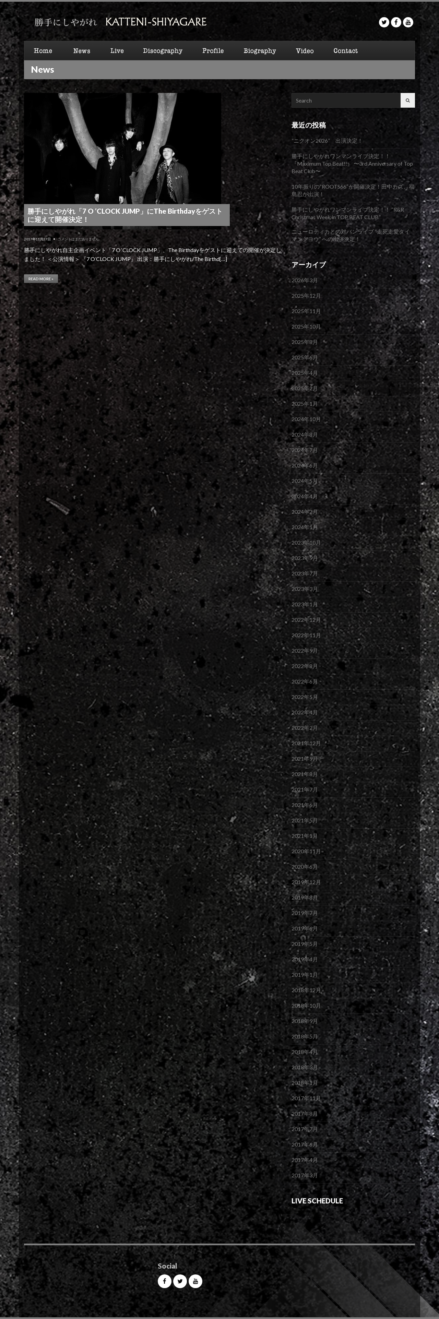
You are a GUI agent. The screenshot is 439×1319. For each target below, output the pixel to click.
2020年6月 (305, 866)
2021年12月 (306, 743)
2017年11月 (306, 1098)
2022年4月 (305, 712)
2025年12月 (306, 295)
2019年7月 (305, 913)
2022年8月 (305, 666)
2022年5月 (305, 696)
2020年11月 (306, 851)
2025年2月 (305, 388)
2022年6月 (305, 681)
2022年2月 (305, 727)
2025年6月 (305, 357)
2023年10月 (306, 542)
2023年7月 (305, 573)
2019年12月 (306, 882)
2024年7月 (305, 450)
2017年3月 (305, 1175)
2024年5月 (305, 480)
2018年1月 (305, 1082)
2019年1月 (305, 974)
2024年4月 (305, 496)
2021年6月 (305, 804)
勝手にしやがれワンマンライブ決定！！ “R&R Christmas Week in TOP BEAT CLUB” (348, 213)
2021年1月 (305, 835)
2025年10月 (306, 326)
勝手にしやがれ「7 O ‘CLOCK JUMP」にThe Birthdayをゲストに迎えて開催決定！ (125, 215)
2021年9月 (305, 758)
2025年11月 (306, 311)
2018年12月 (306, 990)
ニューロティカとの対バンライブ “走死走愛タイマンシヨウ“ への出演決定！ (351, 235)
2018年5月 (305, 1036)
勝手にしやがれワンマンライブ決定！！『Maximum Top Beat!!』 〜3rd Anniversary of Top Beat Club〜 (352, 163)
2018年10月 (306, 1005)
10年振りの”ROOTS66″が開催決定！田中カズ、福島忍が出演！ (353, 190)
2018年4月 (305, 1051)
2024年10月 (306, 419)
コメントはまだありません (78, 239)
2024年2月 (305, 511)
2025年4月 (305, 372)
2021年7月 (305, 789)
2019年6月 (305, 928)
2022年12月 (306, 619)
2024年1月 (305, 527)
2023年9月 (305, 558)
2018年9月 (305, 1021)
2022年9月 (305, 650)
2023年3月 (305, 588)
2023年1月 (305, 604)
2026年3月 (305, 280)
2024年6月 (305, 465)
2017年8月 (305, 1113)
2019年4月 (305, 959)
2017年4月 (305, 1159)
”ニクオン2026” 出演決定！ (327, 140)
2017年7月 (305, 1129)
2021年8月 (305, 774)
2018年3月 (305, 1067)
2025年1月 (305, 403)
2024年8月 (305, 434)
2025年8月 (305, 341)
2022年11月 (306, 635)
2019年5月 (305, 943)
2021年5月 (305, 820)
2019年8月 (305, 897)
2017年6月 (305, 1144)
